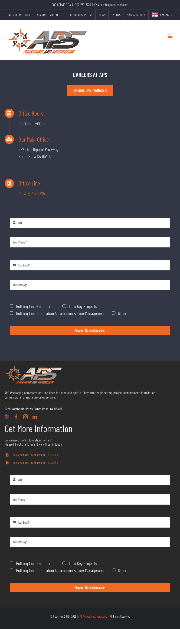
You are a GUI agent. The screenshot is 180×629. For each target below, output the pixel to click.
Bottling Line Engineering (53, 297)
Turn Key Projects (85, 297)
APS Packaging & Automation (93, 616)
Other (112, 302)
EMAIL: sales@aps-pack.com (111, 5)
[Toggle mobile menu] (170, 36)
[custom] (7, 417)
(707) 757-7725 (36, 193)
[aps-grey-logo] (34, 366)
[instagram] (25, 417)
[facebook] (16, 417)
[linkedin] (35, 417)
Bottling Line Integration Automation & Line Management (70, 302)
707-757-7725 (83, 5)
